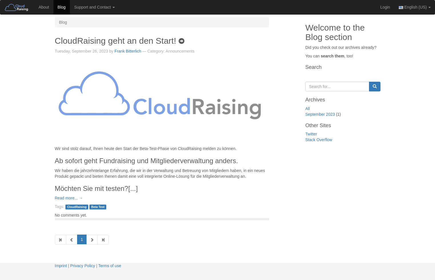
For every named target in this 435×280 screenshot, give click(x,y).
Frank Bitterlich (128, 51)
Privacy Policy (82, 265)
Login (385, 7)
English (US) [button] (415, 7)
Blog (62, 7)
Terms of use (109, 265)
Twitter (311, 134)
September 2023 (320, 114)
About (44, 7)
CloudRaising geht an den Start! (120, 40)
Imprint (61, 265)
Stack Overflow (318, 139)
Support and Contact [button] (94, 7)
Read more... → (69, 198)
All (307, 108)
